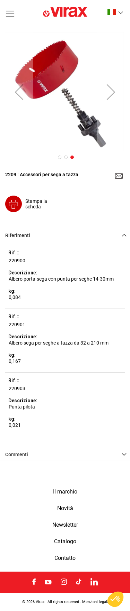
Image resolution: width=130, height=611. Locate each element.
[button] (115, 12)
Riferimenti (17, 235)
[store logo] (65, 12)
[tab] (65, 235)
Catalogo (65, 541)
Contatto (65, 558)
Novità (65, 508)
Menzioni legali (95, 601)
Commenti (16, 454)
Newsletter (65, 525)
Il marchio (65, 492)
